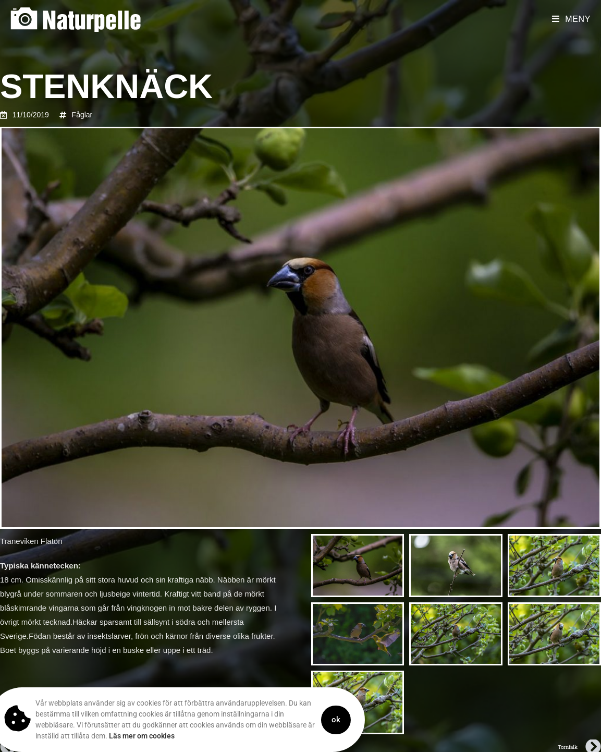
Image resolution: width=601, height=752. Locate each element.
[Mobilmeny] (571, 19)
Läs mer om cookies (111, 736)
